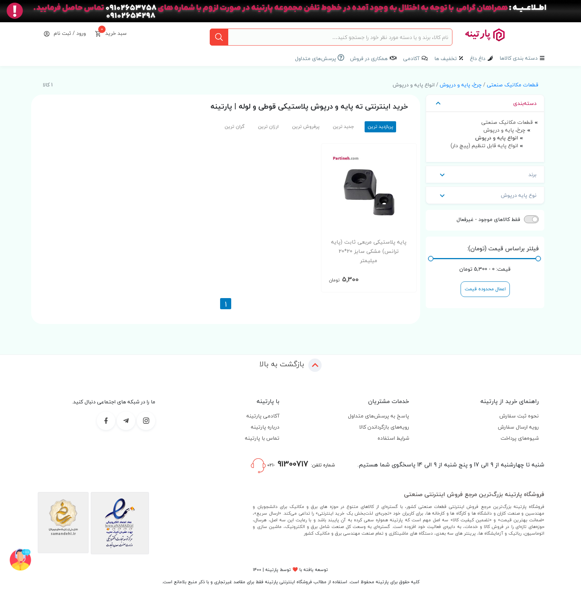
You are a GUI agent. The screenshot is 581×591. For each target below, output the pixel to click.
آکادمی (411, 58)
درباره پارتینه (265, 427)
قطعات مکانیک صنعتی (512, 84)
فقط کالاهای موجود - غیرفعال (488, 219)
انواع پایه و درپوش (496, 137)
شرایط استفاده (393, 438)
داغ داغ (477, 58)
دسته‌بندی (485, 103)
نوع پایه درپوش (485, 195)
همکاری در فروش (369, 58)
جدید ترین (343, 126)
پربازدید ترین (380, 126)
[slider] (538, 258)
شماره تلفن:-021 (293, 465)
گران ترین (235, 126)
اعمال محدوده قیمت (485, 289)
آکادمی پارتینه (262, 415)
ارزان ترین (268, 126)
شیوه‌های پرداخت (520, 438)
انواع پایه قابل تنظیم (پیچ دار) (484, 145)
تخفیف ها (445, 58)
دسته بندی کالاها (518, 58)
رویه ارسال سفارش (518, 427)
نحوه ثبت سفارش (519, 415)
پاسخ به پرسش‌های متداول (378, 415)
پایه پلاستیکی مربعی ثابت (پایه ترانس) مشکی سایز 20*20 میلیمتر (368, 251)
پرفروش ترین (305, 126)
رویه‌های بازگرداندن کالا (384, 427)
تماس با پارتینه (262, 438)
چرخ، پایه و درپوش (461, 84)
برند (485, 174)
